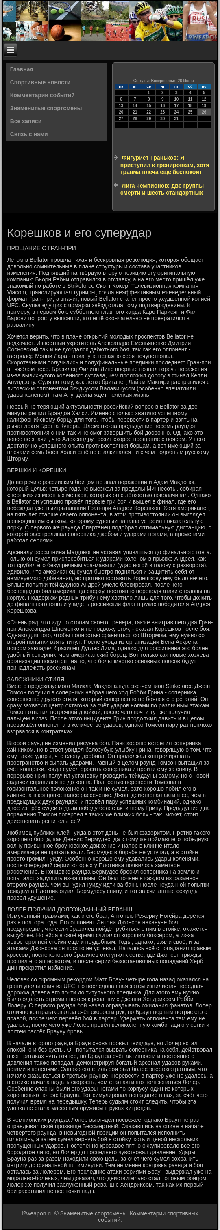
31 (176, 118)
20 (121, 112)
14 (135, 105)
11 (190, 99)
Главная (21, 69)
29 (148, 118)
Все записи (26, 121)
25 (190, 112)
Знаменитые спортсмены (46, 108)
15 (148, 105)
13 (121, 105)
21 (135, 112)
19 (204, 105)
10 (176, 99)
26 (204, 112)
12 (204, 99)
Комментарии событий (42, 95)
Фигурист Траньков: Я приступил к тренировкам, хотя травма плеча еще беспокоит (164, 164)
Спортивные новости (40, 82)
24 (176, 112)
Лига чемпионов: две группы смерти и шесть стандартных (162, 189)
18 (190, 105)
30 (162, 118)
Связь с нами (29, 134)
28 (135, 118)
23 (162, 112)
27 (121, 118)
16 (162, 105)
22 (148, 112)
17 (176, 105)
